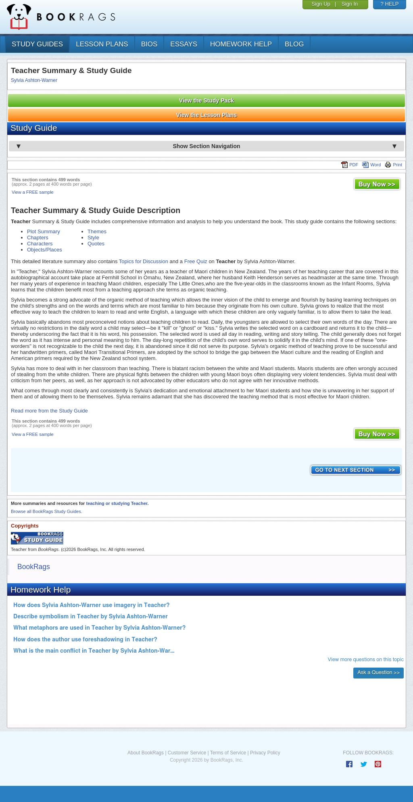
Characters (40, 244)
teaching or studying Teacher (116, 503)
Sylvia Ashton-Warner (34, 80)
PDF (349, 164)
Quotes (96, 244)
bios (149, 44)
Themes (97, 231)
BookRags (33, 567)
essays (183, 44)
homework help (241, 44)
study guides (37, 44)
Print (393, 164)
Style (93, 238)
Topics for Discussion (143, 261)
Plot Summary (43, 231)
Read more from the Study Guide (49, 411)
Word (371, 164)
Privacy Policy (265, 753)
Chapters (37, 238)
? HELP (390, 4)
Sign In (350, 4)
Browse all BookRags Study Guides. (46, 511)
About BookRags (145, 753)
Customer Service (187, 753)
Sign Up (321, 4)
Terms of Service (228, 753)
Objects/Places (44, 250)
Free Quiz (195, 261)
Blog (294, 44)
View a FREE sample (33, 192)
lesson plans (102, 44)
